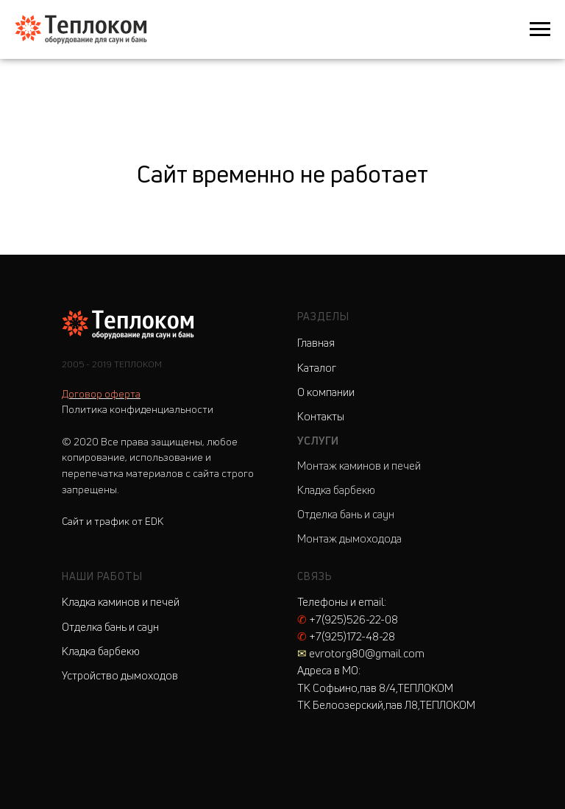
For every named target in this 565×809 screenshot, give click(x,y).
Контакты (320, 416)
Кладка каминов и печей (121, 602)
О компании (326, 392)
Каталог (316, 367)
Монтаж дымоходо (344, 538)
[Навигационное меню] (540, 29)
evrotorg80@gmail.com (360, 653)
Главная (316, 342)
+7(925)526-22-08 (347, 619)
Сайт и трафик (112, 521)
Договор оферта (101, 393)
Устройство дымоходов (120, 675)
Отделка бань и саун (345, 514)
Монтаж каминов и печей (359, 465)
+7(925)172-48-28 (346, 636)
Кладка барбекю (336, 490)
